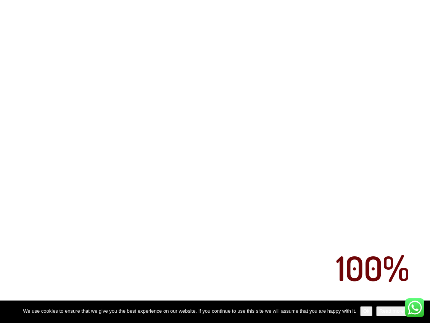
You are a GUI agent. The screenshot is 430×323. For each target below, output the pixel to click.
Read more (391, 311)
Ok (366, 311)
